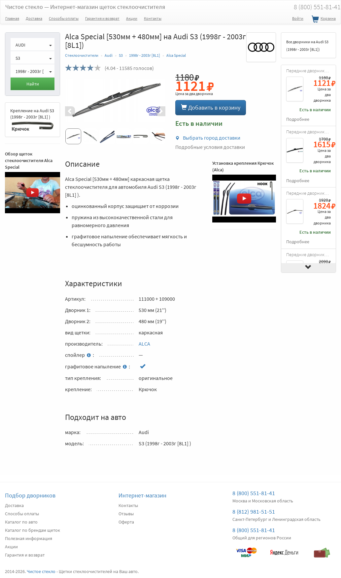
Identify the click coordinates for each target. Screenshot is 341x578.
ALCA (144, 343)
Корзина (323, 19)
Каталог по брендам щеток (32, 530)
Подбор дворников (30, 495)
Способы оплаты (64, 18)
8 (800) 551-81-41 (253, 493)
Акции (131, 18)
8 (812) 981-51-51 (253, 511)
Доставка (34, 18)
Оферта (126, 522)
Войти (297, 18)
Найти (32, 84)
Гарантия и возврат (102, 18)
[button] (72, 111)
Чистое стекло (85, 7)
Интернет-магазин (142, 495)
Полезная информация (28, 538)
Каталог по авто (21, 522)
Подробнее (297, 119)
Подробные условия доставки (210, 147)
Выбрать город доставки (207, 137)
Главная (12, 18)
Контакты (152, 18)
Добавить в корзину (210, 107)
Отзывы (126, 514)
